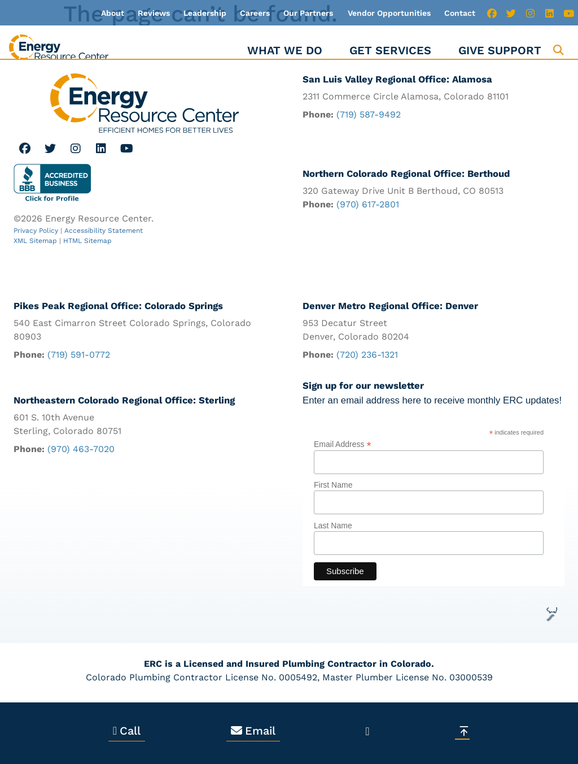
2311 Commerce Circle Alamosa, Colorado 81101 (406, 96)
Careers (255, 13)
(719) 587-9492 (368, 114)
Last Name (333, 525)
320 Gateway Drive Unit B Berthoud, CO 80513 (403, 191)
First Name (333, 485)
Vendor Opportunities (389, 13)
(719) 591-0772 (78, 354)
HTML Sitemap (87, 241)
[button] (558, 50)
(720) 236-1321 (367, 354)
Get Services (390, 50)
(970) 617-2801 (367, 204)
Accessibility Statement (103, 231)
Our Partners (308, 13)
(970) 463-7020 (81, 449)
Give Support (499, 50)
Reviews (154, 13)
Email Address (342, 444)
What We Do (284, 50)
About (112, 13)
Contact (459, 13)
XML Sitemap (35, 241)
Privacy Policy (36, 231)
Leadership (204, 13)
